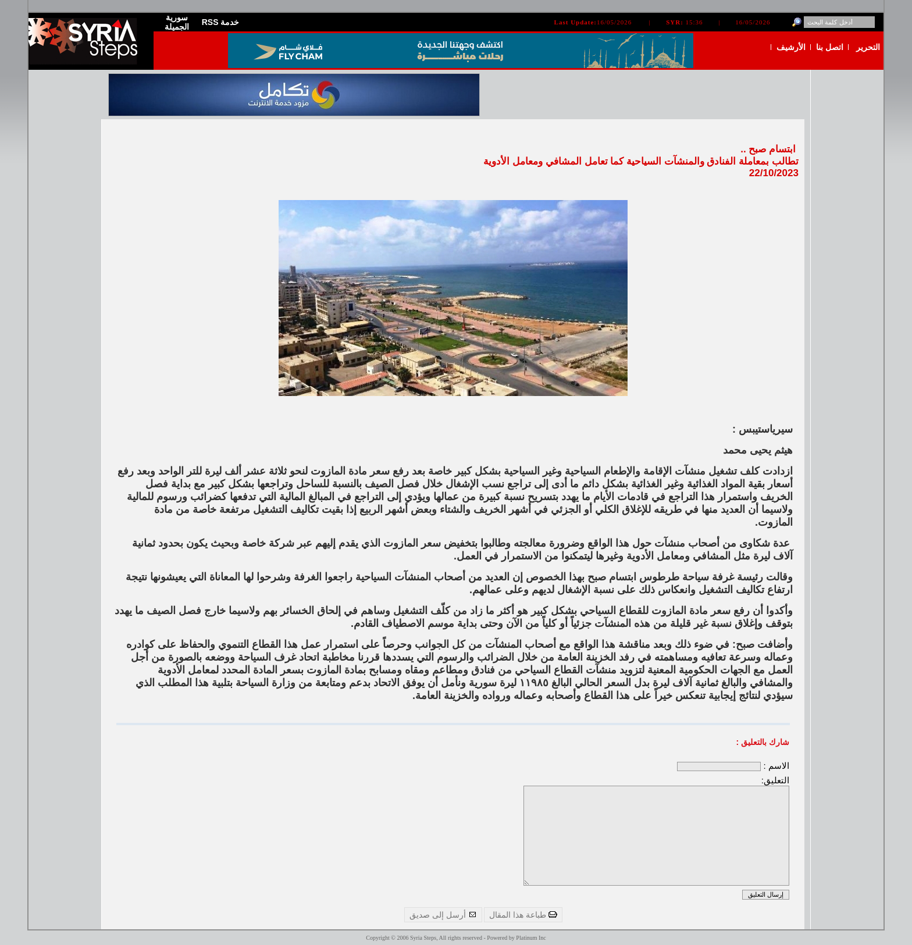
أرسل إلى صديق (443, 914)
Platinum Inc (531, 938)
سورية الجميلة (177, 22)
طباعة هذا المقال (523, 914)
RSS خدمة (221, 22)
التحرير (868, 47)
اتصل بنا (829, 47)
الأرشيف (791, 47)
